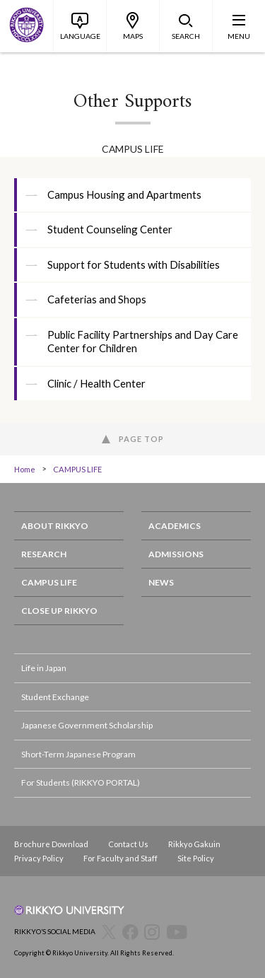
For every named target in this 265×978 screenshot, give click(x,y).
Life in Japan (43, 668)
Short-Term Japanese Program (78, 754)
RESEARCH (43, 554)
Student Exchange (55, 697)
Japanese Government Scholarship (87, 725)
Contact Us (128, 844)
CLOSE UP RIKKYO (59, 610)
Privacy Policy (39, 858)
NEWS (161, 582)
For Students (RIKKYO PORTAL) (80, 782)
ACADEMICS (174, 525)
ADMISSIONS (176, 554)
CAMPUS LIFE (77, 469)
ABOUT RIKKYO (54, 525)
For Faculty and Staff (120, 858)
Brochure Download (51, 844)
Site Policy (195, 858)
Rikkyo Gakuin (194, 844)
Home (24, 469)
